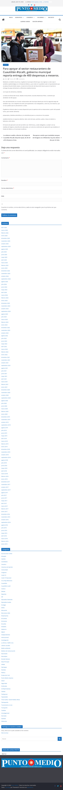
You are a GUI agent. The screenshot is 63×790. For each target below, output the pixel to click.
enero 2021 (4, 387)
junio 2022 (4, 341)
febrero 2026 (4, 233)
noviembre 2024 (5, 273)
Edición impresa (37, 21)
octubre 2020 (5, 395)
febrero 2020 (4, 411)
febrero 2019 (4, 444)
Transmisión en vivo (6, 705)
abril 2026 (4, 227)
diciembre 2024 (5, 271)
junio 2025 (4, 254)
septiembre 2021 (6, 365)
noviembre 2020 (5, 392)
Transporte (4, 708)
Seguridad (4, 683)
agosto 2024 (4, 281)
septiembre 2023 (6, 311)
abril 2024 (4, 292)
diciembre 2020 (5, 390)
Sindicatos (4, 686)
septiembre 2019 (6, 425)
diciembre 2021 (5, 357)
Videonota (4, 721)
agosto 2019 (4, 427)
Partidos (3, 670)
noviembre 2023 (5, 306)
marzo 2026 (4, 230)
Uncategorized (5, 713)
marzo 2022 (4, 349)
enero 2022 (4, 354)
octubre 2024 (5, 276)
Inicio (11, 17)
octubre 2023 (5, 308)
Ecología (3, 605)
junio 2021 (4, 373)
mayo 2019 (4, 436)
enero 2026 (4, 235)
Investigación (5, 640)
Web (2, 196)
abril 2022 (4, 346)
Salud (2, 680)
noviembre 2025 (5, 241)
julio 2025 (4, 252)
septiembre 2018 (6, 457)
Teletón (3, 691)
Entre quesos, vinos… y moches (40, 2)
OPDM (3, 664)
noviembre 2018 (5, 452)
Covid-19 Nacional (6, 578)
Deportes (3, 594)
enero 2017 (4, 511)
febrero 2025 (4, 265)
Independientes (5, 634)
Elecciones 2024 (5, 613)
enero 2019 (4, 446)
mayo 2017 (4, 500)
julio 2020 (4, 403)
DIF (2, 597)
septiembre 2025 (6, 246)
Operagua (4, 667)
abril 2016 (4, 536)
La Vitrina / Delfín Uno (7, 643)
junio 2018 (4, 465)
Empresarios (4, 616)
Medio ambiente (5, 648)
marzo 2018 (4, 473)
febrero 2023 (4, 322)
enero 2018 (4, 479)
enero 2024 (4, 300)
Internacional (5, 637)
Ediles (3, 607)
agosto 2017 (4, 492)
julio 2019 (4, 430)
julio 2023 (4, 317)
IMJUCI (3, 632)
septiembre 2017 (6, 490)
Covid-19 (3, 575)
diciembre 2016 (5, 514)
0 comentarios (21, 79)
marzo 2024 (4, 295)
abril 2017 (4, 503)
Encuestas (4, 618)
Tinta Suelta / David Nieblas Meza (10, 699)
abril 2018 (4, 471)
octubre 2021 (5, 363)
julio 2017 (4, 495)
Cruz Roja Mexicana (6, 580)
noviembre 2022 (5, 330)
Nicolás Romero (5, 659)
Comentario (5, 158)
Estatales (3, 626)
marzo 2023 (4, 319)
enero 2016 (4, 544)
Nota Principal (5, 662)
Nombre (4, 180)
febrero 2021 (4, 384)
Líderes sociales (5, 645)
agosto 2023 (4, 314)
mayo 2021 (4, 376)
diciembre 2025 (5, 238)
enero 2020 (4, 414)
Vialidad (3, 718)
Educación (4, 610)
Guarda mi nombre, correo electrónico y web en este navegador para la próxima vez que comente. (28, 208)
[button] (23, 17)
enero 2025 (4, 268)
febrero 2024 (4, 298)
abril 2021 (4, 379)
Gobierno (6, 64)
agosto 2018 (4, 460)
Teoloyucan (4, 694)
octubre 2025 (5, 244)
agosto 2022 (4, 335)
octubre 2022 (5, 333)
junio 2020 (4, 406)
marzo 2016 (4, 538)
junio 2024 (4, 287)
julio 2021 (4, 371)
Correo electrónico (7, 188)
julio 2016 (4, 528)
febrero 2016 (4, 541)
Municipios (18, 17)
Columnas (40, 17)
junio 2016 (4, 530)
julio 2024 (4, 284)
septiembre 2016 (6, 522)
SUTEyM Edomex (5, 689)
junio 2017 (4, 498)
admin (5, 79)
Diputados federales (6, 599)
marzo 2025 (4, 262)
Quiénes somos (25, 21)
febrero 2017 (4, 509)
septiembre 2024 (6, 279)
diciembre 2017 (5, 482)
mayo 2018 (4, 468)
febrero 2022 (4, 352)
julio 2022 (4, 338)
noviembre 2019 (5, 419)
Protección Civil (5, 675)
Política (3, 672)
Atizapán (3, 556)
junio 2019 (4, 433)
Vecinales (3, 716)
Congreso (29, 17)
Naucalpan (4, 656)
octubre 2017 (5, 487)
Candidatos (4, 561)
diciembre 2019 (5, 417)
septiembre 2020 (6, 398)
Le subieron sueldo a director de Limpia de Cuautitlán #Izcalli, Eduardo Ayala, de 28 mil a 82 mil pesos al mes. (15, 137)
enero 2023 (4, 325)
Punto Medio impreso (7, 678)
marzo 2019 (4, 441)
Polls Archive (4, 733)
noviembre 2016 (5, 517)
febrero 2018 (4, 476)
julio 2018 (4, 463)
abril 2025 (4, 260)
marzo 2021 (4, 381)
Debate (3, 591)
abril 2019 (4, 438)
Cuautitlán (4, 583)
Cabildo (3, 559)
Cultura (3, 589)
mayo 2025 (4, 257)
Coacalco (3, 564)
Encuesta (51, 17)
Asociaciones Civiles (6, 553)
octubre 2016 (5, 519)
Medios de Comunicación (8, 651)
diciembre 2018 (5, 449)
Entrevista (4, 621)
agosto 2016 (4, 525)
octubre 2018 (5, 454)
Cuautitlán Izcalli (5, 586)
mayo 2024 (4, 289)
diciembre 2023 (5, 303)
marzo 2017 (4, 506)
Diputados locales (6, 602)
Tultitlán (3, 710)
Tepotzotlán (4, 697)
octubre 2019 (5, 422)
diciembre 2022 (5, 327)
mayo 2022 (4, 344)
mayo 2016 (4, 533)
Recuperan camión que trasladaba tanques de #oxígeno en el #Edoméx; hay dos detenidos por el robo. (47, 137)
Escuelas (3, 624)
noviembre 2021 (5, 360)
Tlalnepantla (4, 702)
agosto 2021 (4, 368)
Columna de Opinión (7, 567)
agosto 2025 (4, 249)
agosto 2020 (4, 400)
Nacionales (4, 653)
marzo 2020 (4, 409)
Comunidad (4, 570)
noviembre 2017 (5, 484)
